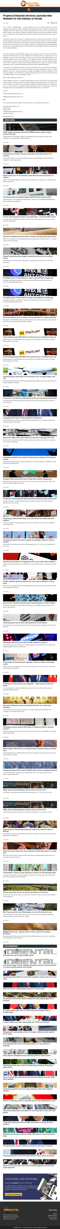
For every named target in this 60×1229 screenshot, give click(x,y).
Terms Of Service (52, 1217)
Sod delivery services (8, 39)
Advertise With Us (52, 1215)
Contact (55, 1213)
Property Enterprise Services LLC (11, 80)
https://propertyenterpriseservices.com (13, 93)
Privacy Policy (53, 1219)
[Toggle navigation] (29, 9)
